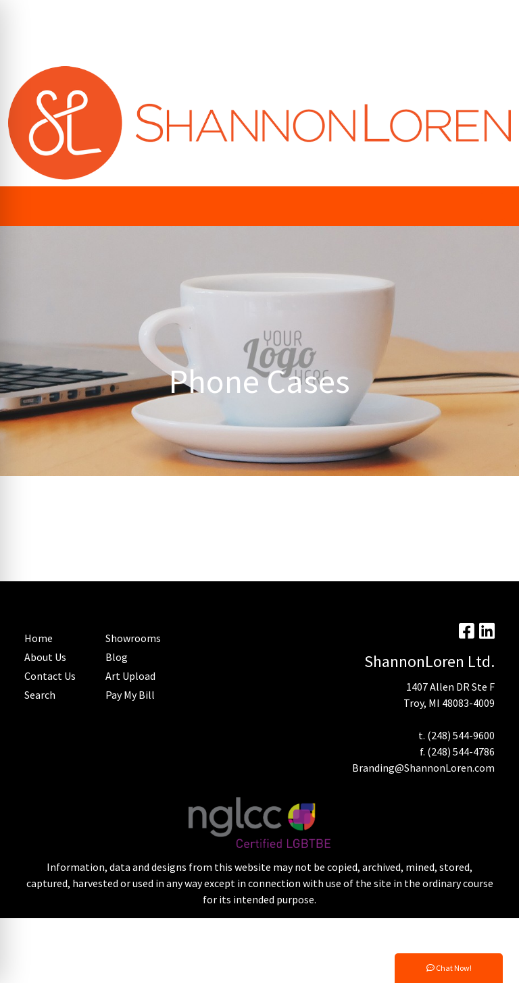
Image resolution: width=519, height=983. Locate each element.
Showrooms (133, 638)
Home (113, 44)
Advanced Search (51, 44)
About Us (45, 657)
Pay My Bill (75, 15)
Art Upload (186, 15)
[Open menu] (491, 206)
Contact (155, 44)
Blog (231, 15)
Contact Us (50, 676)
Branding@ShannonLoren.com (423, 767)
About (27, 15)
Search (318, 15)
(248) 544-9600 (461, 735)
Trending (130, 15)
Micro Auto (209, 44)
